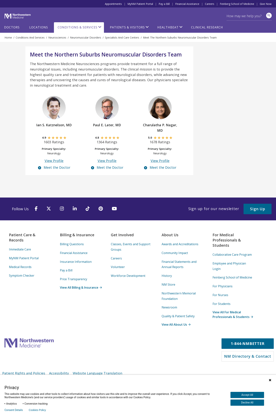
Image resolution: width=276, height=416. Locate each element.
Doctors (12, 27)
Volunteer (118, 267)
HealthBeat (168, 27)
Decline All (247, 402)
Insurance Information (76, 262)
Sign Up (257, 208)
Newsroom (169, 307)
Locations (38, 27)
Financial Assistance (187, 4)
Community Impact (175, 253)
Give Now (266, 4)
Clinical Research (207, 27)
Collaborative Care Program (232, 255)
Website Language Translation (97, 373)
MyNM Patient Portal (140, 4)
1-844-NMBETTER (248, 343)
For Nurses (220, 295)
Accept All (247, 394)
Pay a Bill (164, 4)
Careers (209, 4)
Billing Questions (72, 244)
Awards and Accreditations (180, 244)
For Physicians (223, 286)
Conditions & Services (77, 27)
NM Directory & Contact (247, 356)
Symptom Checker (21, 275)
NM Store (168, 284)
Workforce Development (128, 276)
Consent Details (13, 410)
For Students (221, 304)
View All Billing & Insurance (81, 287)
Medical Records (20, 267)
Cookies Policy (37, 410)
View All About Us (176, 324)
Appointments (113, 4)
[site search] (269, 15)
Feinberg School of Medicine (237, 4)
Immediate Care (20, 249)
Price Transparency (73, 279)
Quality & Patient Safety (178, 316)
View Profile (54, 160)
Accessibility (59, 373)
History (167, 276)
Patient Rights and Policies (23, 373)
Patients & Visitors (127, 27)
